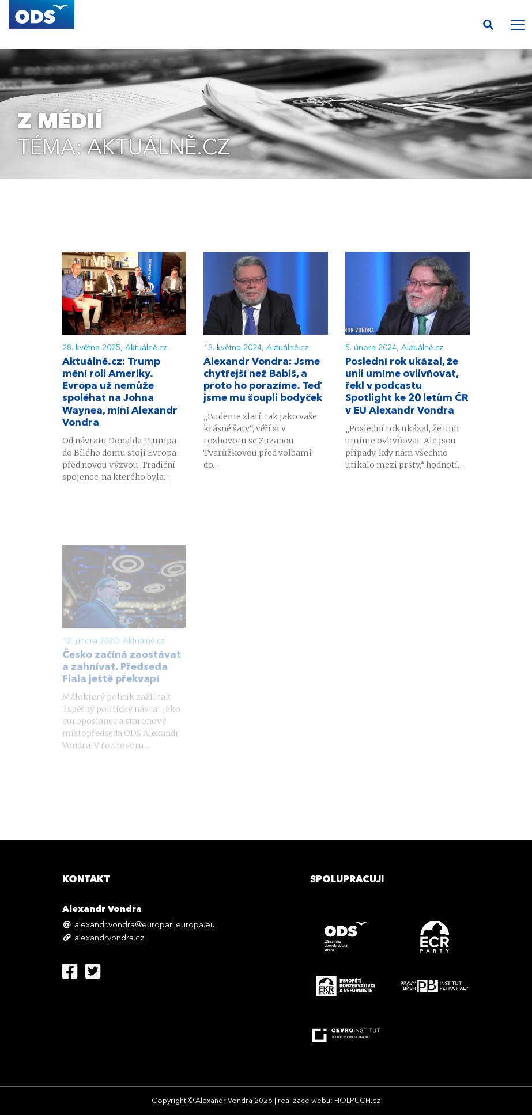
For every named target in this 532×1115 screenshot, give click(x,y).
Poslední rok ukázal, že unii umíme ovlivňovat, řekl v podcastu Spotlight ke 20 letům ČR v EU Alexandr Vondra (407, 387)
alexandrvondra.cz (109, 938)
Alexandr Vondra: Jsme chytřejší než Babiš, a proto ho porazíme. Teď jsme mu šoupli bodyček (262, 381)
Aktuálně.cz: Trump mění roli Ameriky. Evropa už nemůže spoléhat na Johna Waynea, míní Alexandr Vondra (120, 393)
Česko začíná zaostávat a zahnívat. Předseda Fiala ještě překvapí (121, 680)
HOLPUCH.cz (357, 1101)
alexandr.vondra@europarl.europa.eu (144, 925)
